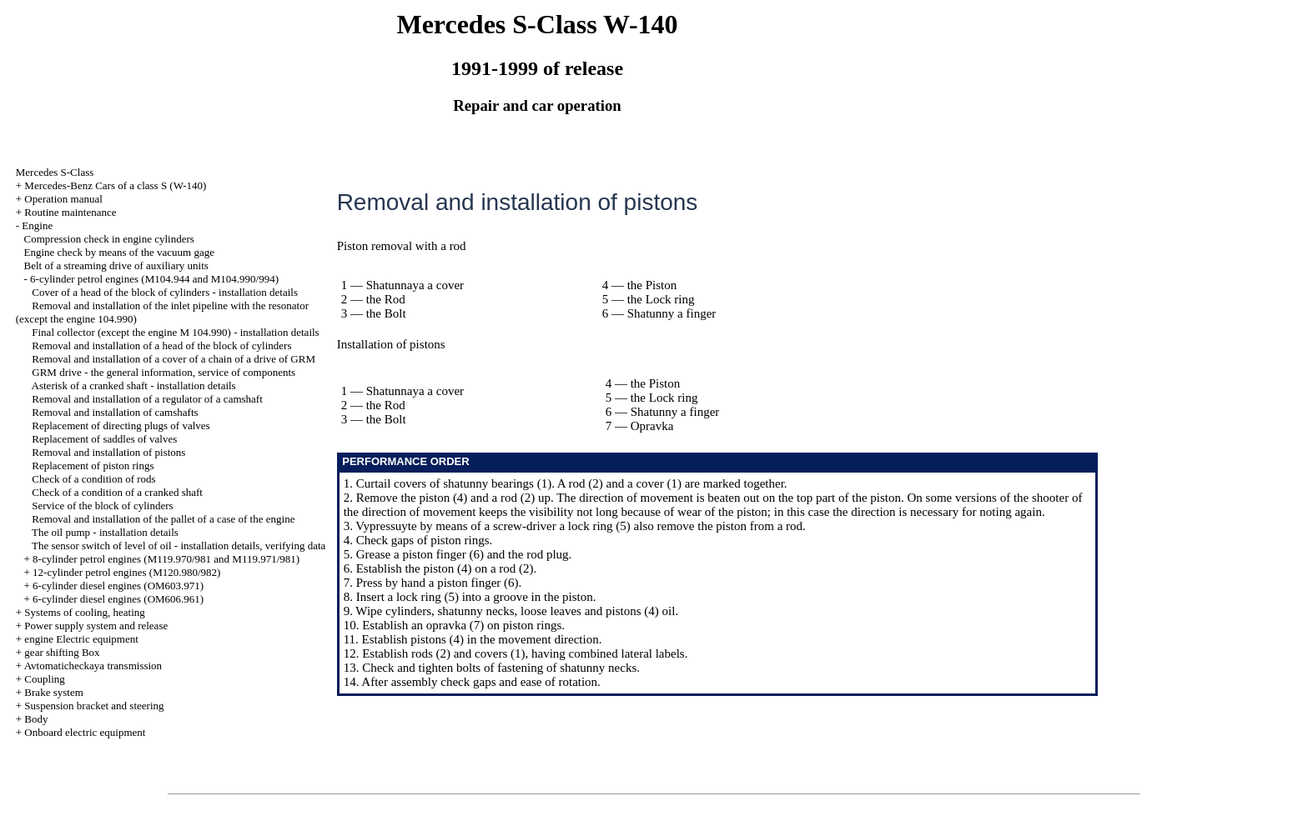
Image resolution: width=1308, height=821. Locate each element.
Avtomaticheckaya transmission (93, 665)
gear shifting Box (61, 652)
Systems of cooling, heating (84, 612)
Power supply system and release (96, 625)
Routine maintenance (70, 212)
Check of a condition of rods (93, 479)
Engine (37, 225)
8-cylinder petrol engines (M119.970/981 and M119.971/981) (166, 559)
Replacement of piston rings (92, 465)
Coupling (44, 679)
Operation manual (63, 199)
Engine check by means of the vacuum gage (119, 252)
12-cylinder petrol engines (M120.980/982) (126, 572)
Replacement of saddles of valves (104, 439)
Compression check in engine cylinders (109, 239)
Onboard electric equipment (84, 732)
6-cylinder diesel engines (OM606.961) (118, 599)
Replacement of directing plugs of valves (120, 425)
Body (36, 719)
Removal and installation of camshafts (115, 412)
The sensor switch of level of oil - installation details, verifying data (178, 545)
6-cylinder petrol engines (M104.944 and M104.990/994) (154, 279)
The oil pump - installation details (105, 532)
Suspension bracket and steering (94, 705)
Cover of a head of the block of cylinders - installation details (165, 292)
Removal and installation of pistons (108, 452)
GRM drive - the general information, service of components (163, 372)
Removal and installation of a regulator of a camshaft (147, 399)
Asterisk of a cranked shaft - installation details (134, 385)
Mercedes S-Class (55, 172)
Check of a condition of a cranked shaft (117, 492)
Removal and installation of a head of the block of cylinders (161, 345)
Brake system (53, 692)
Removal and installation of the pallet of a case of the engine (163, 519)
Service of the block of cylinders (102, 505)
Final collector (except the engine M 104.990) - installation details (175, 332)
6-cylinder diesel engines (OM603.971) (118, 585)
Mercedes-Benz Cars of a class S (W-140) (115, 185)
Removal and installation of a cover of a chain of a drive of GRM (173, 359)
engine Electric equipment (81, 639)
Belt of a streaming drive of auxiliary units (116, 265)
